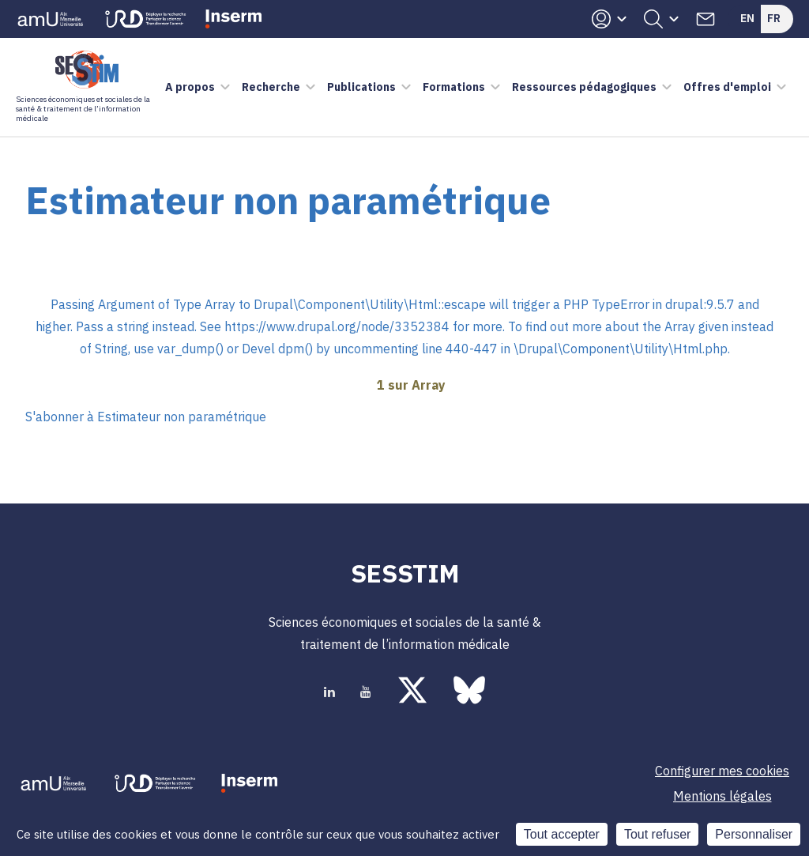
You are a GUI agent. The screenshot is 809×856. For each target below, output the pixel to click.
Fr (774, 18)
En (747, 18)
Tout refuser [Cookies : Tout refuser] (657, 834)
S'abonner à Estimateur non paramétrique (145, 416)
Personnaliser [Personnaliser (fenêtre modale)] (753, 834)
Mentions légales (722, 796)
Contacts (705, 18)
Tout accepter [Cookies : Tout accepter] (562, 834)
